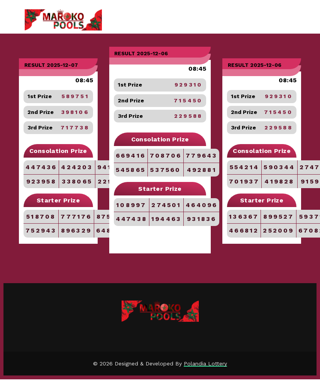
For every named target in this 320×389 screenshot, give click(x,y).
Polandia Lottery (205, 363)
